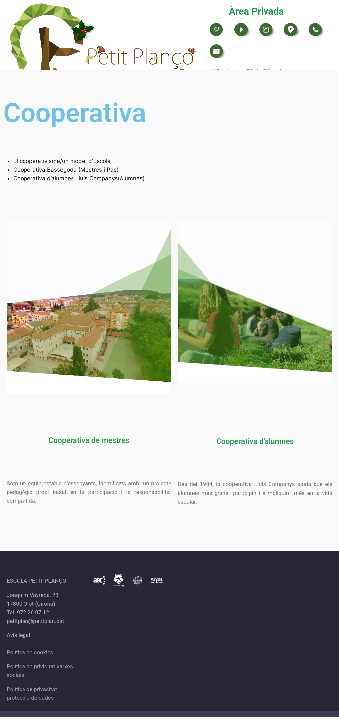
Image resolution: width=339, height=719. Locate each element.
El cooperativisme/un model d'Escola (62, 161)
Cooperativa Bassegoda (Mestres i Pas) (66, 169)
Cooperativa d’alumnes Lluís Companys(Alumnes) (79, 178)
